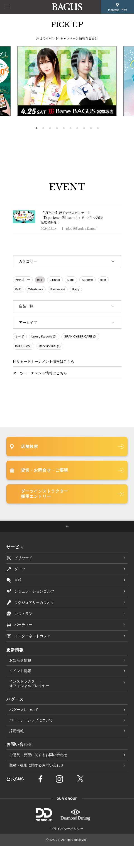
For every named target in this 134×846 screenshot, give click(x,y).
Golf (18, 289)
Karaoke (87, 279)
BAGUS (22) (23, 346)
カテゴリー (22, 279)
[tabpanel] (67, 81)
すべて (19, 336)
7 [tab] (77, 128)
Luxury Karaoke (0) (44, 336)
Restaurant (57, 289)
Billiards (55, 279)
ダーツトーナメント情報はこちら (40, 373)
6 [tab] (70, 128)
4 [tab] (57, 128)
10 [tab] (97, 128)
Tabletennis (35, 289)
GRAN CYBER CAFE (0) (80, 336)
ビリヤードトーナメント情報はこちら (43, 361)
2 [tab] (43, 128)
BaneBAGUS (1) (50, 346)
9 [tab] (91, 128)
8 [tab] (84, 128)
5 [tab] (63, 128)
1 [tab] (36, 128)
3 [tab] (50, 128)
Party (75, 289)
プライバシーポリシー (67, 829)
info (39, 279)
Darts (70, 279)
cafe (103, 279)
